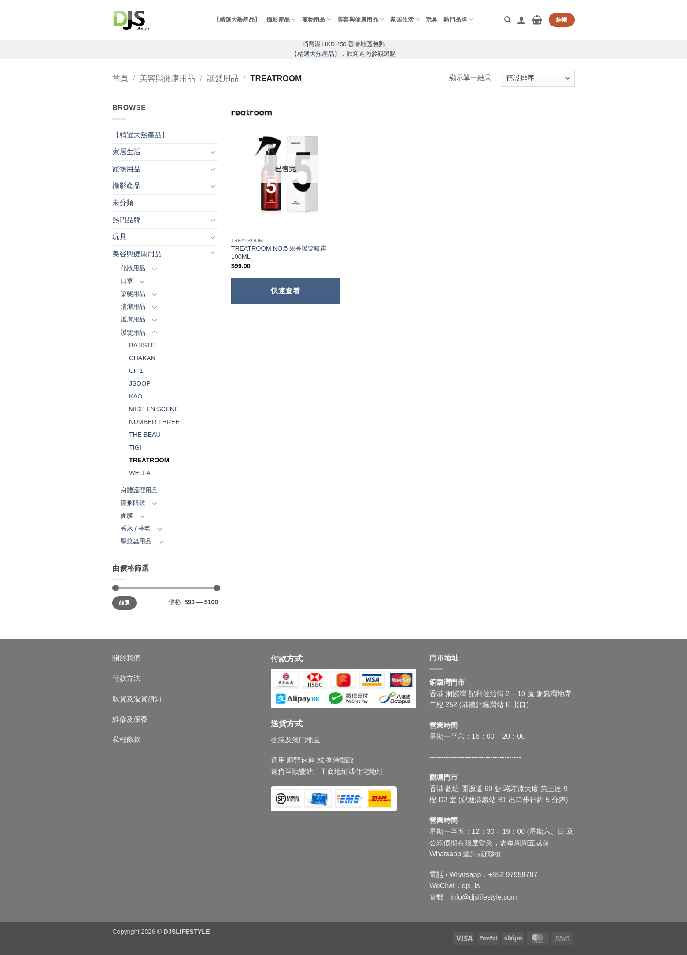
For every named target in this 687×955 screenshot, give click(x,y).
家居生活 (404, 19)
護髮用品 (223, 78)
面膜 (127, 515)
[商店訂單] (538, 78)
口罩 (127, 280)
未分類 (122, 202)
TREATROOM (149, 460)
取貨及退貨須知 (137, 699)
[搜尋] (507, 19)
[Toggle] (212, 152)
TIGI (135, 447)
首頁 (120, 78)
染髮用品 (133, 293)
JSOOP (140, 383)
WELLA (140, 472)
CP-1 (136, 370)
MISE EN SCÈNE (154, 409)
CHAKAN (142, 357)
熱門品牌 (458, 19)
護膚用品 (133, 319)
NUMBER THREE (154, 421)
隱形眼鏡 (133, 502)
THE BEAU (145, 434)
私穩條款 (126, 739)
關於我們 (126, 658)
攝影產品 (280, 19)
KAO (135, 396)
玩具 (432, 19)
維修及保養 (130, 719)
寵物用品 (316, 19)
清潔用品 (133, 306)
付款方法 (126, 678)
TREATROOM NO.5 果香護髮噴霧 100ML (278, 252)
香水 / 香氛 (136, 528)
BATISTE (142, 345)
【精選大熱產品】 (237, 19)
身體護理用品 (139, 490)
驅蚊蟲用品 (136, 541)
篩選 (124, 603)
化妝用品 (133, 268)
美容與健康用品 (360, 19)
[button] (521, 19)
